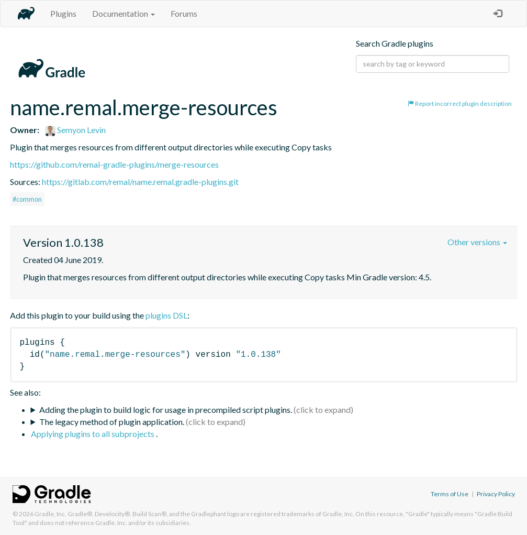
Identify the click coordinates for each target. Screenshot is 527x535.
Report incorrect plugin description (460, 103)
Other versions (477, 242)
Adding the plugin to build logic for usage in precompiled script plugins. (165, 409)
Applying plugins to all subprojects (93, 434)
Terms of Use (449, 494)
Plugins (63, 13)
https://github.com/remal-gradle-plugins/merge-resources (114, 164)
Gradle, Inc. (50, 514)
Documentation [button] (123, 13)
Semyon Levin (75, 130)
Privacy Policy (496, 494)
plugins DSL (166, 315)
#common (27, 199)
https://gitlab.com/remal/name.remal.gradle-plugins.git (140, 182)
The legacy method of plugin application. (111, 422)
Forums (184, 13)
